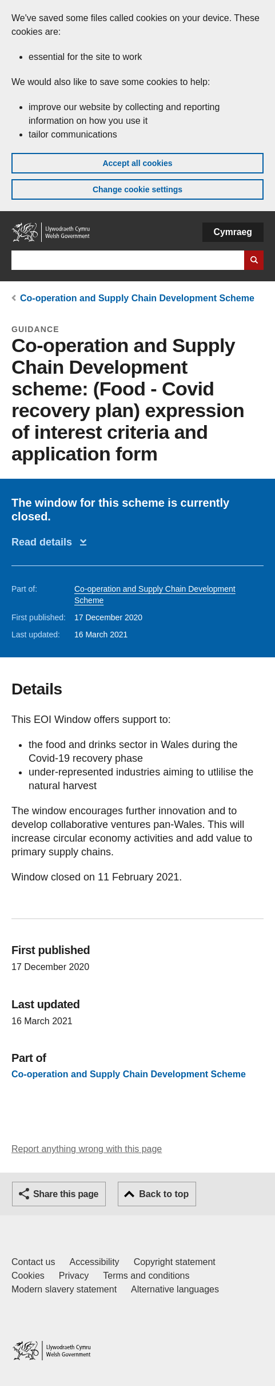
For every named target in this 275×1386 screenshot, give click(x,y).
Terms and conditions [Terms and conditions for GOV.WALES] (146, 1275)
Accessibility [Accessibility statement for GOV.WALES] (94, 1262)
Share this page (65, 1194)
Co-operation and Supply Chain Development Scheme (137, 298)
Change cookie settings (137, 189)
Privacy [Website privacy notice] (74, 1275)
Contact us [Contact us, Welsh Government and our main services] (33, 1262)
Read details (44, 542)
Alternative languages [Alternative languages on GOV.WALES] (175, 1289)
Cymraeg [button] (233, 232)
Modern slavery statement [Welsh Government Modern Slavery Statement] (64, 1289)
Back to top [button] (164, 1194)
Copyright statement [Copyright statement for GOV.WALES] (175, 1262)
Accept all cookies (137, 163)
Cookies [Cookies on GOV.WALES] (28, 1275)
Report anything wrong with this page (86, 1149)
